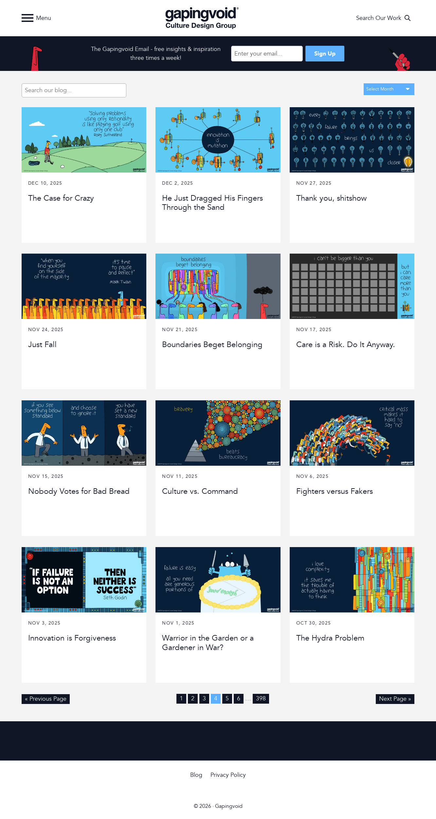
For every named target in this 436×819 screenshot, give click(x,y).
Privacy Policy (228, 775)
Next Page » (395, 698)
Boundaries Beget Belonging (212, 344)
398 (261, 698)
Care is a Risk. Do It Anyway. (345, 344)
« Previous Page (45, 698)
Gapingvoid (201, 18)
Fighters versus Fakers (334, 491)
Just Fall (42, 344)
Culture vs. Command (200, 491)
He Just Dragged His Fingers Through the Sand (212, 202)
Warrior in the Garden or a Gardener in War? (208, 642)
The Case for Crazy (61, 198)
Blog (196, 775)
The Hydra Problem (330, 638)
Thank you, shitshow (331, 198)
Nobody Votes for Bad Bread (79, 491)
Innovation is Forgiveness (72, 638)
